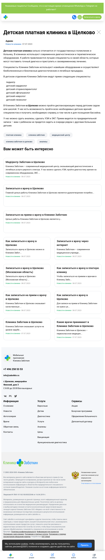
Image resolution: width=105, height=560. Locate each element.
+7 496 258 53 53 (13, 369)
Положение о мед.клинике (13, 534)
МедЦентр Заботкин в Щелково (25, 162)
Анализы (41, 427)
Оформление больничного (84, 416)
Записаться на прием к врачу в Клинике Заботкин (36, 214)
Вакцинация (43, 437)
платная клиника (13, 135)
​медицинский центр (61, 135)
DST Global (46, 537)
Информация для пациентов (48, 532)
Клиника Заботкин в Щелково (24, 322)
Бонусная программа (82, 411)
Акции (75, 406)
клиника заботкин (37, 135)
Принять (84, 545)
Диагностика (43, 416)
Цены (40, 432)
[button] (94, 555)
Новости (7, 411)
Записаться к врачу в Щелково (25, 188)
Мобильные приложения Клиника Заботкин (21, 358)
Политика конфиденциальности (23, 532)
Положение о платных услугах (36, 534)
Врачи (6, 421)
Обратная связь (11, 427)
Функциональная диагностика (52, 442)
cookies (24, 544)
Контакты (8, 432)
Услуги (40, 421)
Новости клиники (13, 177)
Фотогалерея (9, 416)
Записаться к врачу (92, 17)
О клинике (8, 406)
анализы (43, 142)
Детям (40, 411)
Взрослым (42, 406)
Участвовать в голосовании (91, 483)
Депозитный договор (82, 421)
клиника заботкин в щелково (19, 142)
